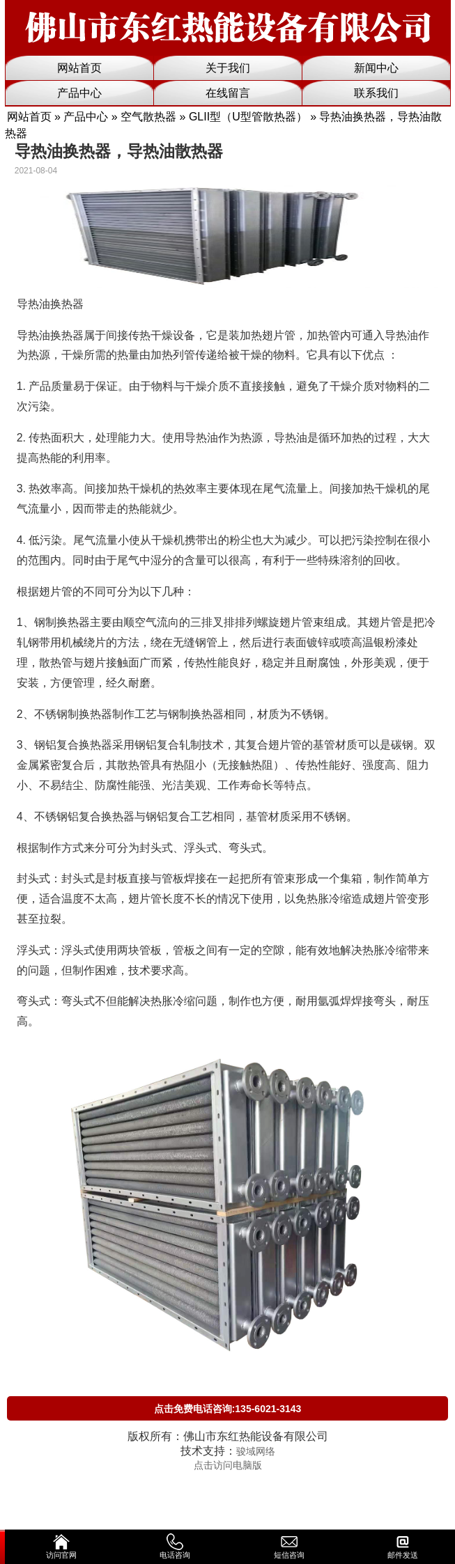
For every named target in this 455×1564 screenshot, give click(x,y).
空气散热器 (148, 117)
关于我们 (228, 68)
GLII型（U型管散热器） (248, 117)
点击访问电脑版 (228, 1465)
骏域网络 (255, 1451)
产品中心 (79, 93)
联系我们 (376, 93)
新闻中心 (376, 68)
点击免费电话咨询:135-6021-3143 (228, 1408)
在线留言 (228, 93)
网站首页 (79, 68)
